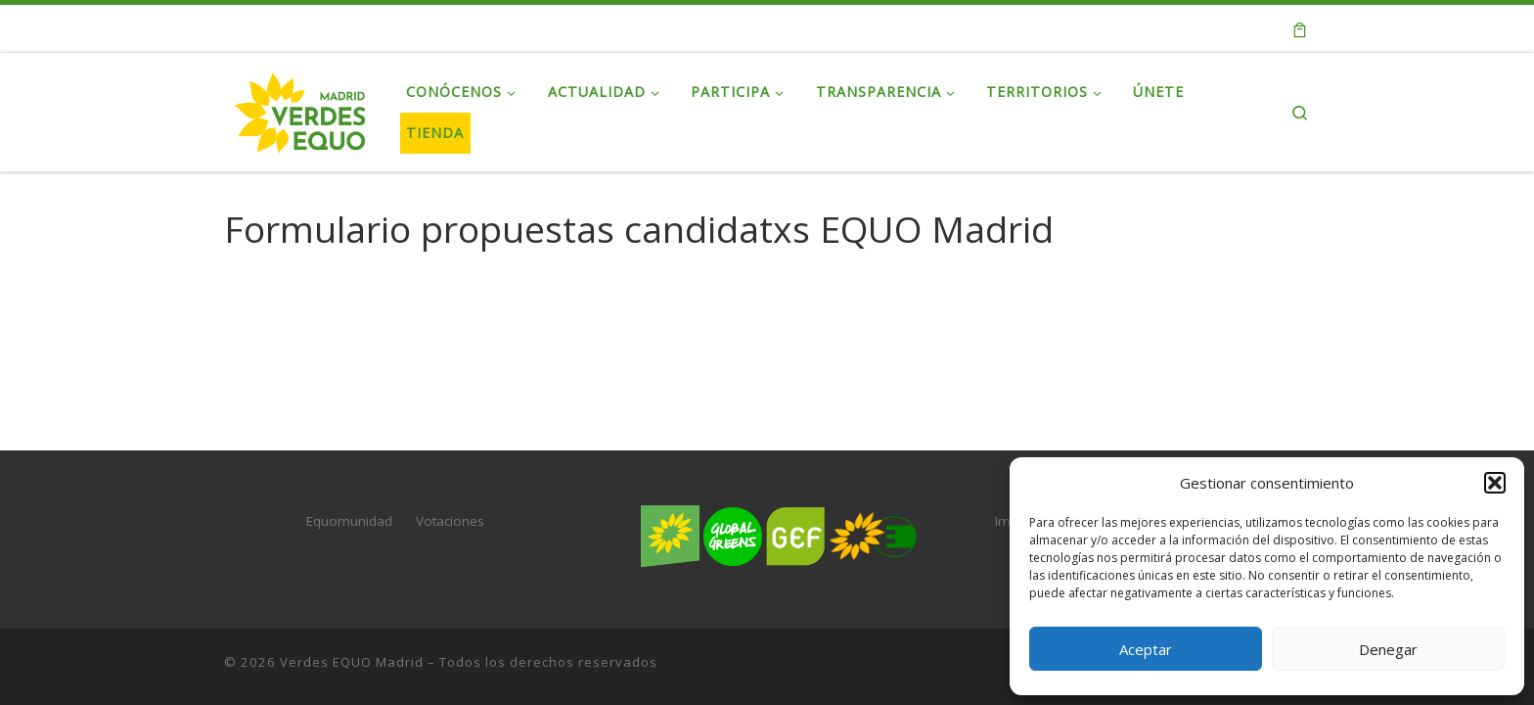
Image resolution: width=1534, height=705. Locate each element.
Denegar (1388, 649)
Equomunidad (349, 521)
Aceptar (1145, 649)
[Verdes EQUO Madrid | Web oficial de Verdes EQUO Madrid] (300, 108)
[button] (1495, 483)
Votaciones (450, 521)
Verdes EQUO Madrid (352, 662)
